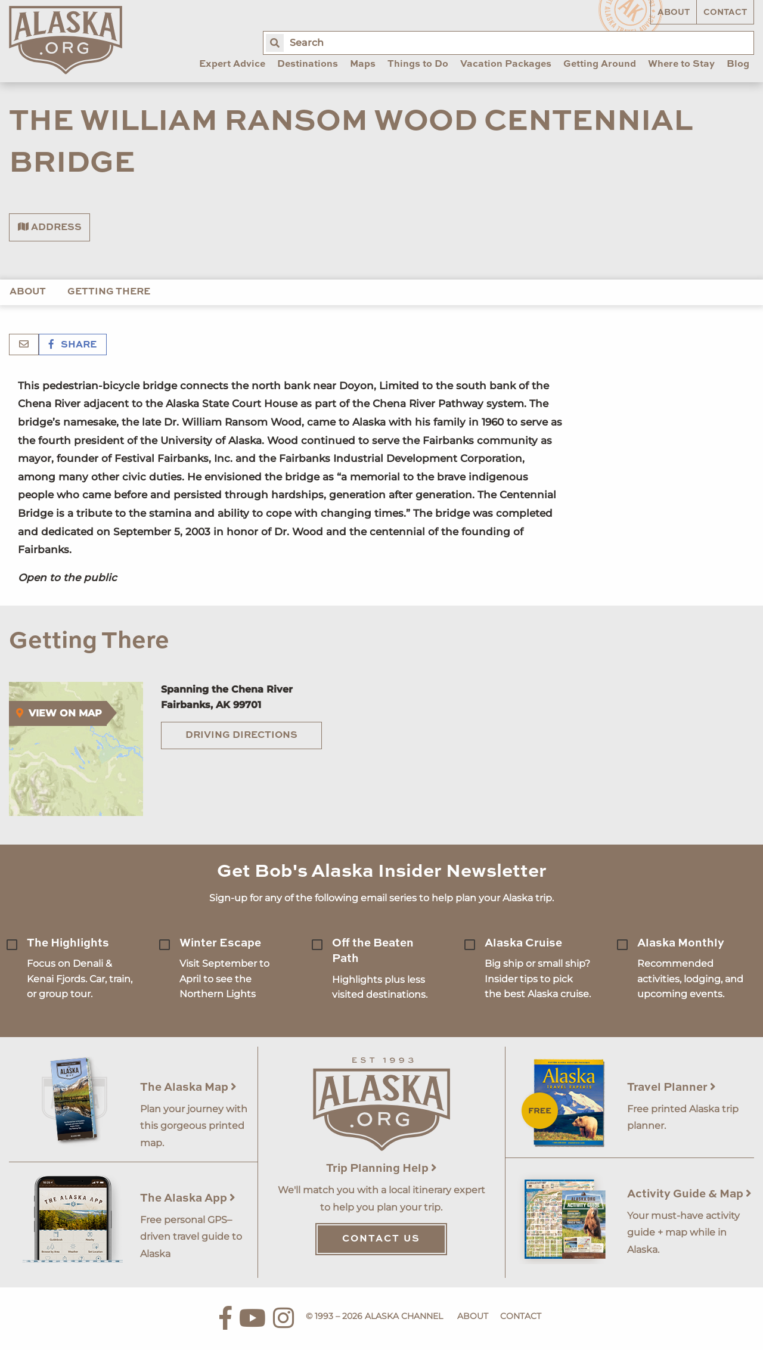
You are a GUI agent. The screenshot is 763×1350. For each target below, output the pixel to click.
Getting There (108, 292)
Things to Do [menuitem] (417, 64)
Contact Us (381, 1239)
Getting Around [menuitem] (599, 64)
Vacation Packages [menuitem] (505, 64)
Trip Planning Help (381, 1168)
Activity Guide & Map (689, 1194)
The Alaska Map (188, 1087)
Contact (725, 12)
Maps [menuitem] (363, 64)
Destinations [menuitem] (307, 64)
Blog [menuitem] (738, 64)
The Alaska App (187, 1198)
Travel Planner (671, 1087)
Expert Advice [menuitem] (232, 64)
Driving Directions (241, 735)
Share (73, 345)
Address (50, 227)
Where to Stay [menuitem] (681, 64)
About (673, 12)
